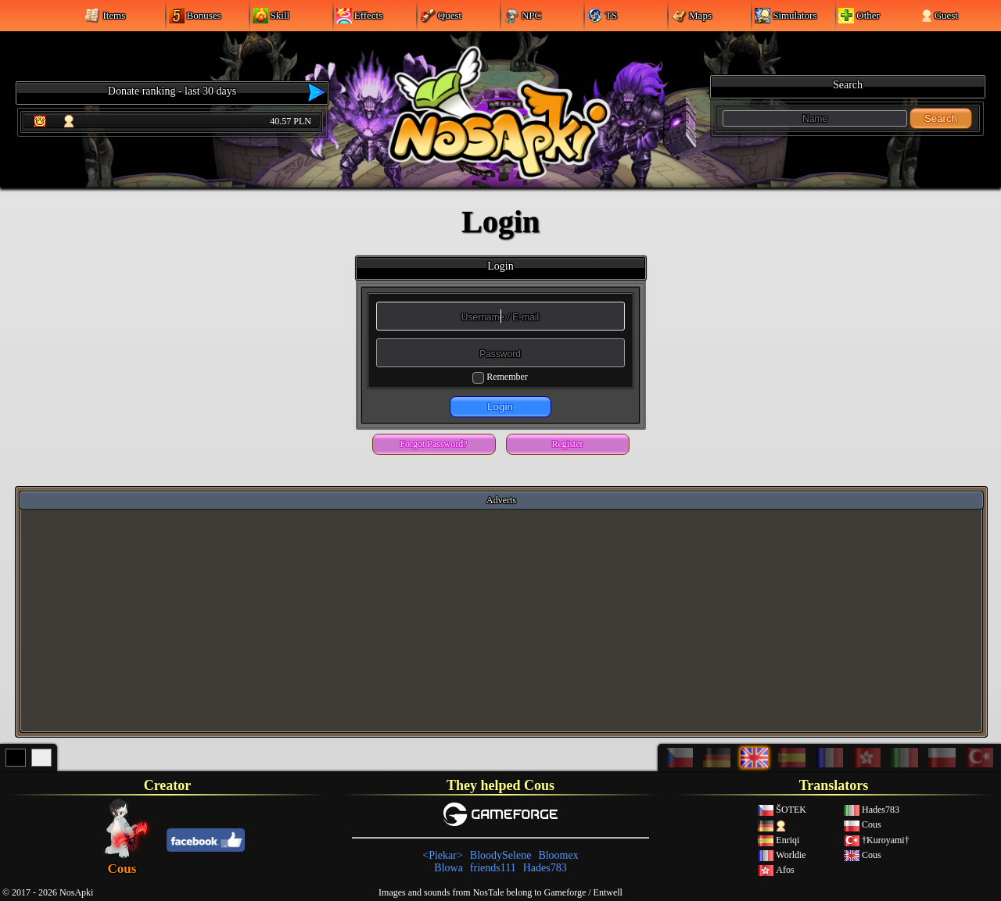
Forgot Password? (433, 443)
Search (940, 118)
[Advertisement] (501, 619)
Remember (507, 376)
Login (500, 407)
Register (567, 443)
